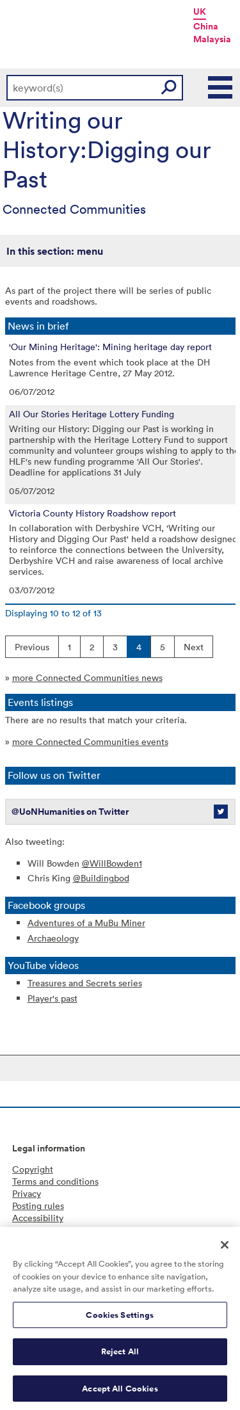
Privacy (26, 1193)
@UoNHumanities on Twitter (70, 811)
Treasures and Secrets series (85, 983)
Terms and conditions (55, 1181)
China (205, 26)
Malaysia (212, 39)
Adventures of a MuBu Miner (86, 923)
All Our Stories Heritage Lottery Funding (91, 414)
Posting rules (38, 1205)
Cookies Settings (120, 1318)
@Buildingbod (101, 878)
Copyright (32, 1169)
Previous (32, 647)
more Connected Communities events (90, 741)
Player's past (52, 998)
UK (199, 11)
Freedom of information (60, 1230)
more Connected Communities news (87, 677)
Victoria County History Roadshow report (92, 513)
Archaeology (53, 938)
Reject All (120, 1355)
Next (194, 647)
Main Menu (221, 87)
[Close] (225, 1249)
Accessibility (37, 1218)
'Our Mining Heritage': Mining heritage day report (110, 347)
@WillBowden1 (112, 863)
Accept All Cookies (119, 1392)
